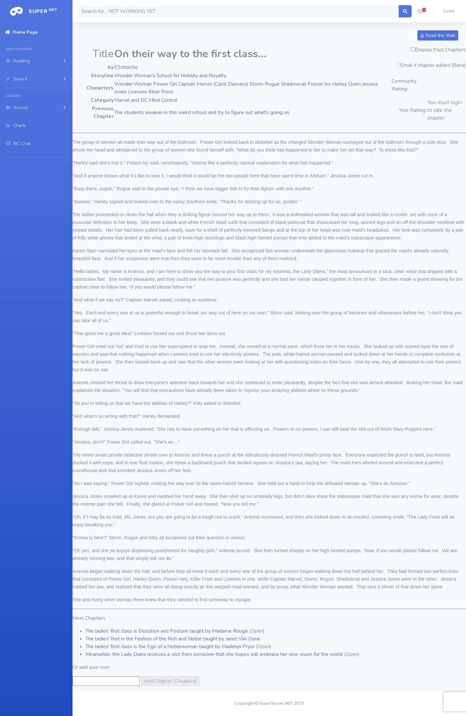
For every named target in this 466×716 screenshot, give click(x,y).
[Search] (238, 11)
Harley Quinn (346, 84)
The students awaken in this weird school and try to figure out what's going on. (202, 112)
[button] (420, 11)
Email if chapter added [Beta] (433, 65)
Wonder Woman (133, 84)
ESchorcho (126, 67)
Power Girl (165, 84)
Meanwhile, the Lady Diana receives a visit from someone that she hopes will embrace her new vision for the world (214, 654)
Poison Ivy (319, 84)
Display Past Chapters (440, 49)
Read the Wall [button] (437, 35)
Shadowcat (293, 84)
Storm (256, 84)
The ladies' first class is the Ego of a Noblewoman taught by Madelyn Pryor (170, 646)
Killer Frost (161, 91)
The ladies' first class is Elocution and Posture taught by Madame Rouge (166, 631)
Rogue (272, 84)
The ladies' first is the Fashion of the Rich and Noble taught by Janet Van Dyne (172, 638)
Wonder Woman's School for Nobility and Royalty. (170, 75)
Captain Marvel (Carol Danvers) (213, 84)
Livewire (137, 91)
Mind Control (163, 100)
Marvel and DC (131, 100)
